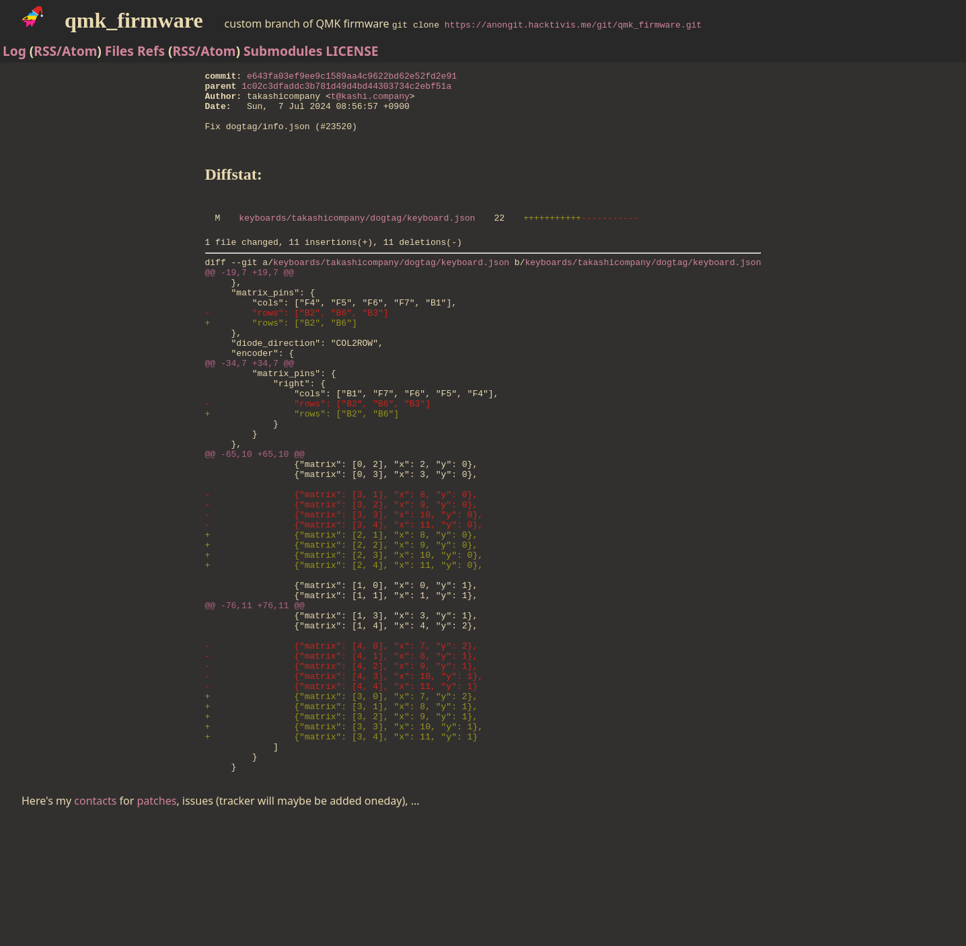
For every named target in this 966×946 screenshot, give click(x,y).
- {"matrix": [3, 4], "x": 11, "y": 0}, (344, 601)
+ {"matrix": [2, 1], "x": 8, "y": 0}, (341, 613)
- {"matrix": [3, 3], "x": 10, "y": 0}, (344, 589)
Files (119, 51)
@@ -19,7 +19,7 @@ (250, 298)
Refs (151, 51)
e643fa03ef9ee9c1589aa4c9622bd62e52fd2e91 (352, 77)
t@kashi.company (370, 102)
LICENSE (352, 51)
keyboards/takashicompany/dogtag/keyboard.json (357, 237)
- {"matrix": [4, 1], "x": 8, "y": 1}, (341, 758)
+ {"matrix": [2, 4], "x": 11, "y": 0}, (344, 649)
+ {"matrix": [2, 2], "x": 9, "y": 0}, (341, 625)
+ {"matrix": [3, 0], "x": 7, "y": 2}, (341, 807)
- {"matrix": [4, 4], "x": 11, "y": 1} (341, 795)
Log (14, 51)
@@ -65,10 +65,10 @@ (255, 516)
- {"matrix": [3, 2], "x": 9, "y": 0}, (341, 577)
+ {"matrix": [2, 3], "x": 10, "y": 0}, (344, 637)
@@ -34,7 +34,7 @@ (250, 407)
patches (157, 925)
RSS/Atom (65, 51)
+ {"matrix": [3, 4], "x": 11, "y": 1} (341, 855)
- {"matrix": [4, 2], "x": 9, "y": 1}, (341, 770)
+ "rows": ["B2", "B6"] (281, 359)
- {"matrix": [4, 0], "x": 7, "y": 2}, (341, 746)
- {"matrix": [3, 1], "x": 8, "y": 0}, (341, 564)
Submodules (283, 51)
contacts (95, 925)
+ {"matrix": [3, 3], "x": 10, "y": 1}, (344, 843)
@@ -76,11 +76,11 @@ (255, 698)
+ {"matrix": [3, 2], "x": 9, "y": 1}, (341, 831)
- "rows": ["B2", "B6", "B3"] (297, 346)
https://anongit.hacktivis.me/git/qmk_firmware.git (573, 24)
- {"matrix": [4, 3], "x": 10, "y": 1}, (344, 782)
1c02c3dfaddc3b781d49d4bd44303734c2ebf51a (346, 89)
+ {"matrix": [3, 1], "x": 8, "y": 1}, (341, 819)
